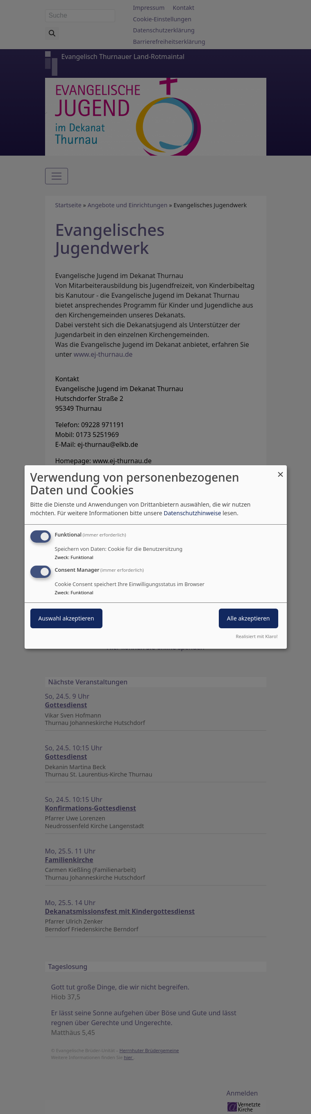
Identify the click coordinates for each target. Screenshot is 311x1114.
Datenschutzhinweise (192, 513)
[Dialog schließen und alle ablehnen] (281, 470)
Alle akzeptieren (248, 618)
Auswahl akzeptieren (66, 618)
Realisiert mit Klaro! (257, 636)
